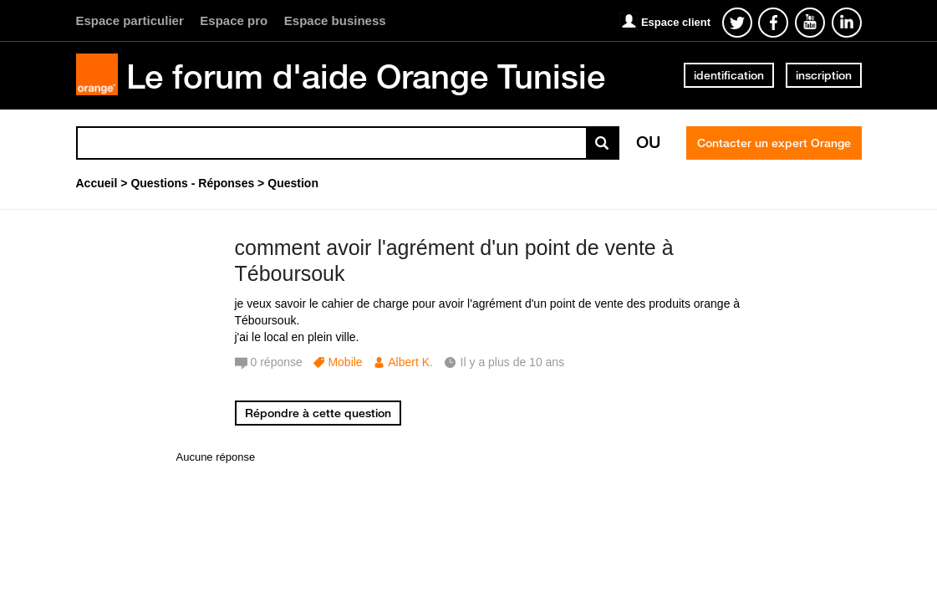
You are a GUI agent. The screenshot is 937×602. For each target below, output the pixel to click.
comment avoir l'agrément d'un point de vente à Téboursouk (454, 260)
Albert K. (410, 362)
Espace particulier (130, 20)
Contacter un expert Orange (774, 142)
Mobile (345, 362)
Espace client (675, 22)
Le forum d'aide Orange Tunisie (365, 76)
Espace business (335, 20)
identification (729, 75)
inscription (824, 75)
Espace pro (233, 20)
